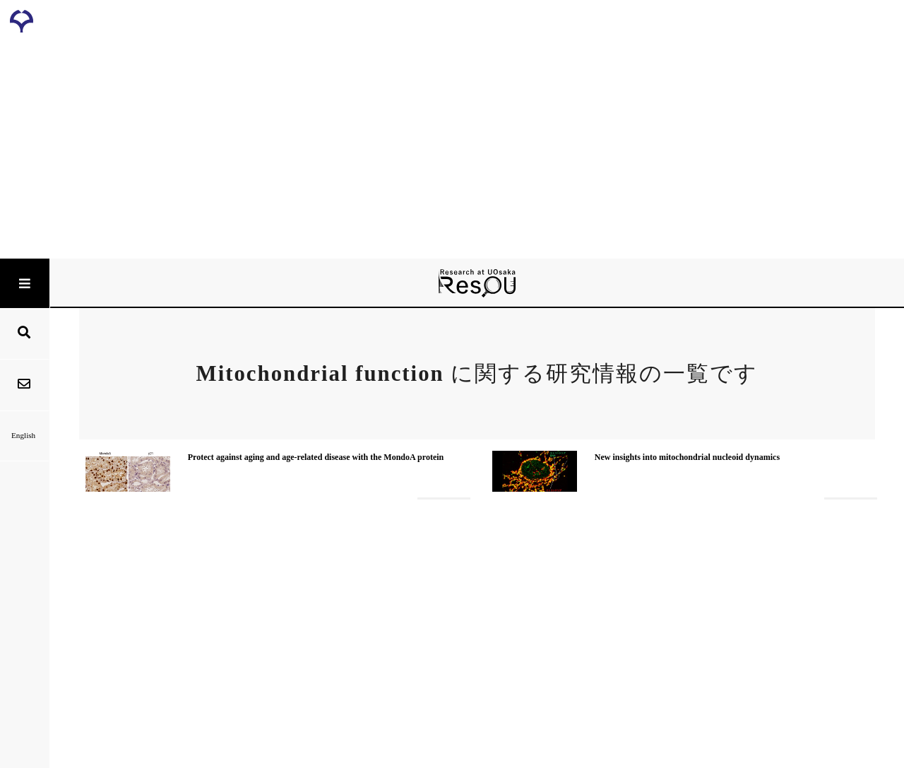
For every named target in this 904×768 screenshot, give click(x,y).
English (24, 435)
